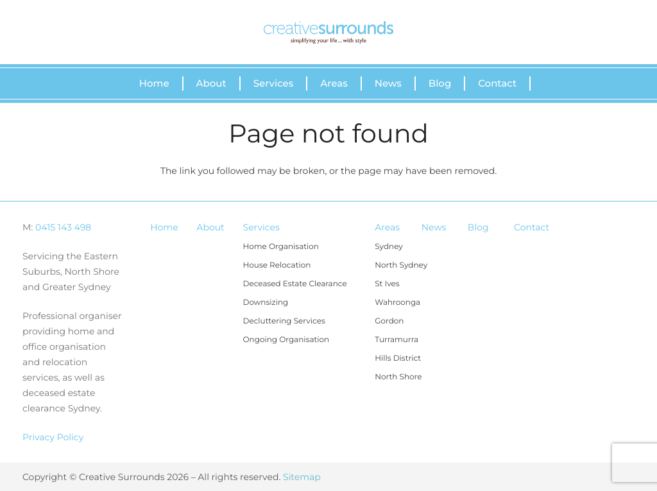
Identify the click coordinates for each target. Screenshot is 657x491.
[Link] (328, 32)
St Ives (387, 284)
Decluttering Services (284, 321)
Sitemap (302, 477)
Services (261, 227)
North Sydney (401, 265)
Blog (478, 227)
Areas (387, 227)
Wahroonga (397, 302)
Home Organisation (281, 247)
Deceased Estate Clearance (295, 284)
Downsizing (266, 302)
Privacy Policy (52, 437)
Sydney (389, 247)
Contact (531, 227)
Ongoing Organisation (286, 340)
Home (164, 227)
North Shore (398, 377)
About (210, 227)
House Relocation (277, 265)
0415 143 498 (63, 227)
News (434, 227)
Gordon (389, 321)
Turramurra (396, 340)
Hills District (398, 358)
